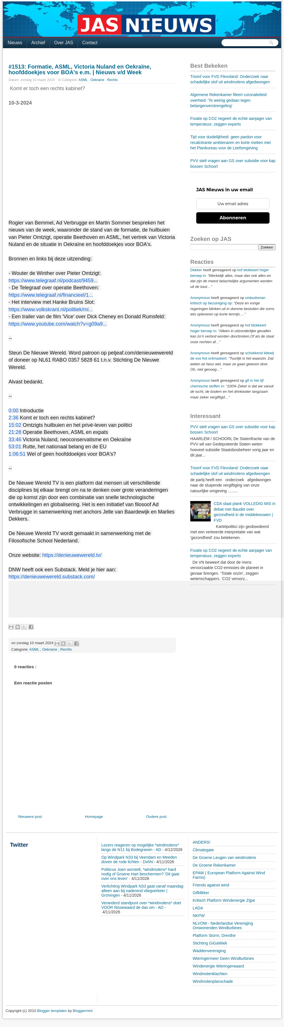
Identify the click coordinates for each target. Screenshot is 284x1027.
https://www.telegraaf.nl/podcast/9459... (53, 280)
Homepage (94, 816)
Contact (89, 42)
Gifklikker (201, 892)
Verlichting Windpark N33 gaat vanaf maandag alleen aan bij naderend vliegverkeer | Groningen (142, 890)
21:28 (15, 432)
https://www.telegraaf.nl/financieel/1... (51, 295)
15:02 (15, 425)
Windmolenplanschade (213, 981)
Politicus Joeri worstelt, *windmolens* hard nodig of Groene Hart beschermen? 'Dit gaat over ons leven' (140, 874)
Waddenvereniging (209, 951)
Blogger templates (52, 1011)
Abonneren (233, 217)
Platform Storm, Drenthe (214, 935)
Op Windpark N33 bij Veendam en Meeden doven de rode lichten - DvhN (139, 859)
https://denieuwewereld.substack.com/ (52, 577)
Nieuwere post (30, 816)
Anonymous (200, 298)
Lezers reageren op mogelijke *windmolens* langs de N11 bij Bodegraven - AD (140, 847)
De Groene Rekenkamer (214, 865)
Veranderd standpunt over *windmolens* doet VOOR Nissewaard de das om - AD (141, 905)
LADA (198, 908)
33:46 (15, 439)
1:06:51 (17, 454)
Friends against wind (211, 885)
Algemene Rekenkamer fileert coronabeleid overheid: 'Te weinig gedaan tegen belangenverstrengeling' (228, 100)
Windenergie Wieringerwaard (218, 966)
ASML (83, 80)
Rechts (112, 80)
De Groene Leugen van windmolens (224, 857)
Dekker (196, 270)
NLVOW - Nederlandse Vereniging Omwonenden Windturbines (223, 925)
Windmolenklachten (210, 973)
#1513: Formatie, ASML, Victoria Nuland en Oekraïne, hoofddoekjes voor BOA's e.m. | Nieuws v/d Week (80, 69)
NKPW (199, 915)
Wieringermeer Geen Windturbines (223, 958)
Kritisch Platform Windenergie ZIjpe (224, 900)
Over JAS (63, 42)
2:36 (13, 418)
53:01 (15, 446)
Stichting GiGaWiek (210, 943)
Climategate (203, 850)
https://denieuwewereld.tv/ (71, 555)
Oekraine (97, 80)
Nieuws (15, 42)
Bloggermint (82, 1011)
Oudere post (156, 816)
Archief (38, 42)
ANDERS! (201, 842)
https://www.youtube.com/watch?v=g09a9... (58, 324)
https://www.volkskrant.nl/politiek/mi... (51, 309)
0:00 (13, 410)
